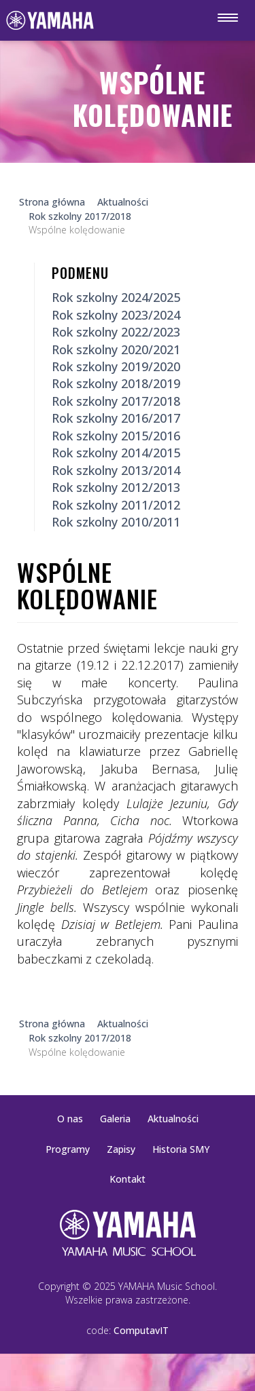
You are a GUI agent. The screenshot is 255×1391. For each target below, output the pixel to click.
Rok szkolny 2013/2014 (116, 470)
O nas (70, 1118)
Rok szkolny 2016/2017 (116, 418)
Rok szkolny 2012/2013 (116, 487)
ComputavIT (141, 1330)
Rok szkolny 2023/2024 (116, 315)
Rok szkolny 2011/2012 (116, 505)
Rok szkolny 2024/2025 (116, 297)
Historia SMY (180, 1149)
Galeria (115, 1118)
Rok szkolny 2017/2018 (116, 401)
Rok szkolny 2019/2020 (116, 366)
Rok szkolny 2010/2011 (116, 522)
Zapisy (121, 1149)
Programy (68, 1149)
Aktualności (173, 1118)
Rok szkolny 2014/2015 (116, 452)
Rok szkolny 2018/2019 (116, 383)
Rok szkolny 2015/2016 (116, 435)
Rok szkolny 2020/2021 (116, 349)
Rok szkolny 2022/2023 (116, 332)
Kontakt (127, 1179)
